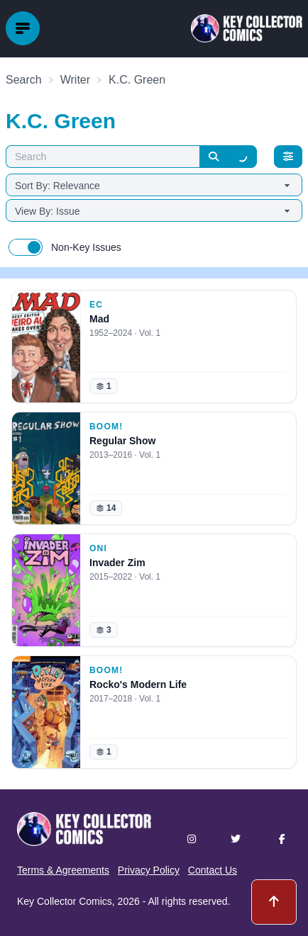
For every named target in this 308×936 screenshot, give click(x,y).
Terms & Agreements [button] (63, 870)
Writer (75, 80)
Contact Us (212, 870)
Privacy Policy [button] (149, 870)
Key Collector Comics (64, 901)
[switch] (26, 247)
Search (24, 80)
